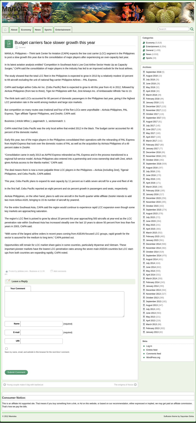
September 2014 (153, 255)
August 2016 (152, 168)
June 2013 (151, 313)
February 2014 (152, 282)
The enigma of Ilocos (125, 384)
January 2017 (152, 148)
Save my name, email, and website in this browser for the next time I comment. (37, 352)
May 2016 (150, 179)
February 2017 (152, 145)
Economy (26, 29)
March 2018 (151, 95)
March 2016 (151, 187)
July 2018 (150, 79)
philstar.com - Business (27, 271)
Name (16, 324)
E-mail (16, 332)
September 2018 (153, 72)
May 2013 (150, 317)
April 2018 (150, 91)
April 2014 (150, 275)
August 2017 (152, 121)
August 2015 (152, 213)
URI (17, 341)
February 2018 (152, 99)
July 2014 (150, 263)
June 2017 (151, 129)
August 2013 (152, 305)
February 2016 (152, 190)
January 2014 (152, 286)
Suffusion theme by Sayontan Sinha (179, 416)
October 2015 (152, 206)
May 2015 (150, 225)
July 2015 (150, 217)
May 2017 (150, 133)
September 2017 (153, 118)
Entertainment (63, 29)
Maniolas (15, 9)
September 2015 (153, 210)
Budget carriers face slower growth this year (55, 42)
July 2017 (150, 125)
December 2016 (153, 152)
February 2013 (152, 328)
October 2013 (152, 297)
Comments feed (153, 353)
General (22, 47)
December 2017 (153, 106)
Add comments (60, 271)
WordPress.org (153, 357)
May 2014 (150, 271)
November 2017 (153, 110)
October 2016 (152, 160)
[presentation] (31, 363)
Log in (149, 346)
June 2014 (151, 267)
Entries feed (151, 350)
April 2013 (150, 320)
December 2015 (153, 198)
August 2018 (152, 76)
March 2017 (151, 141)
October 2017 (152, 114)
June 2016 (151, 175)
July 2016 (150, 171)
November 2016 (153, 156)
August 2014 (152, 259)
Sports (48, 29)
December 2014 (153, 244)
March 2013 (151, 324)
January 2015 (152, 240)
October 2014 (152, 252)
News (38, 29)
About (14, 29)
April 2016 (150, 183)
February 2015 (152, 236)
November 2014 (153, 248)
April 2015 (150, 229)
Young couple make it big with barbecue (23, 384)
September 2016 (153, 164)
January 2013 (152, 332)
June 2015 (151, 221)
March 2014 (151, 278)
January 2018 (152, 102)
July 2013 (150, 309)
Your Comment (17, 288)
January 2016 (152, 194)
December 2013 (153, 290)
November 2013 (153, 294)
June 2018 (151, 83)
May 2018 (150, 87)
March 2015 (151, 232)
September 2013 (153, 301)
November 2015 (153, 202)
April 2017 (150, 137)
